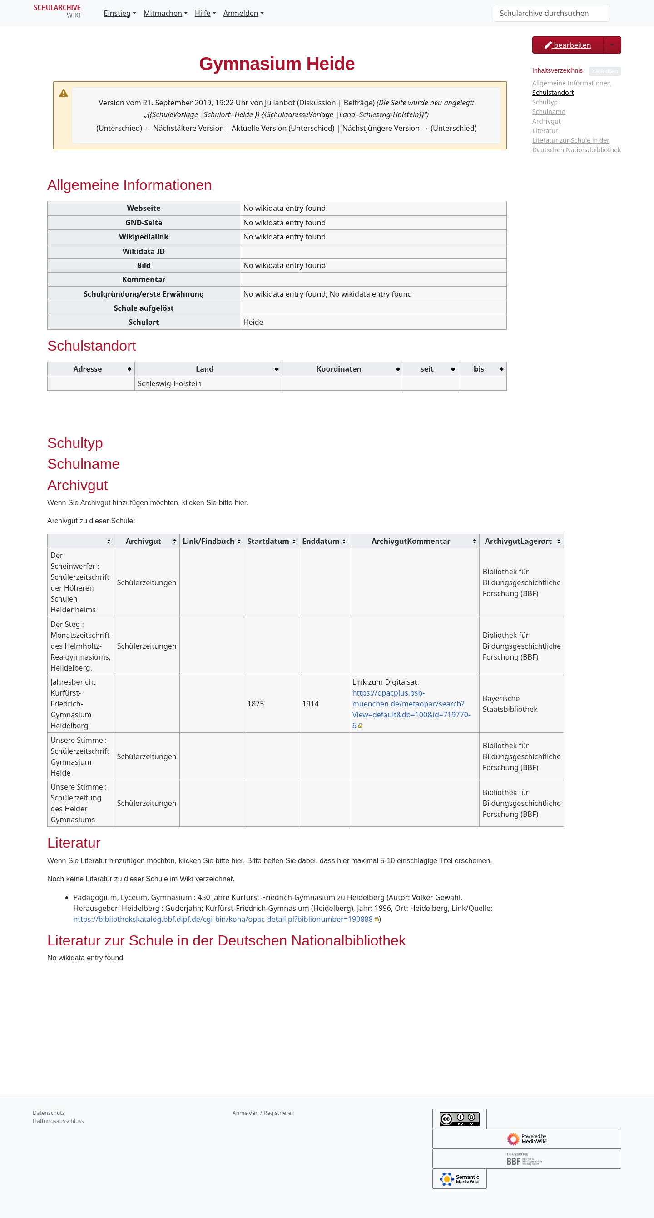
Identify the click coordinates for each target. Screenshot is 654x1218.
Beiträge (358, 103)
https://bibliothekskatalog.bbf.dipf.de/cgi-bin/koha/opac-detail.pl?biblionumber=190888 (223, 919)
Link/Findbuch (208, 541)
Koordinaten (339, 369)
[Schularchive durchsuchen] (551, 13)
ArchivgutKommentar (411, 541)
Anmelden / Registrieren (264, 1113)
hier (240, 503)
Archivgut (143, 541)
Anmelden (240, 13)
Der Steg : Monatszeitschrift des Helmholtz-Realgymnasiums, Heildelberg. (80, 646)
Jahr (364, 908)
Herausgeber (96, 908)
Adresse (87, 369)
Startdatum (268, 541)
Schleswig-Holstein (170, 383)
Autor (398, 897)
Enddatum (320, 541)
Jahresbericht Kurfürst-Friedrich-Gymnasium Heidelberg (72, 704)
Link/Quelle (471, 908)
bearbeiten (568, 45)
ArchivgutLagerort (518, 541)
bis (479, 369)
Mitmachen (163, 13)
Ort (400, 908)
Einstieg (117, 13)
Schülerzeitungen (147, 582)
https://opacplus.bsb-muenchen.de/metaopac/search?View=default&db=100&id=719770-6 (411, 709)
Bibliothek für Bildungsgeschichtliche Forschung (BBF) (522, 582)
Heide (253, 322)
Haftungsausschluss (58, 1121)
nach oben (605, 71)
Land (204, 369)
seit (427, 369)
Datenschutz (48, 1113)
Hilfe (203, 13)
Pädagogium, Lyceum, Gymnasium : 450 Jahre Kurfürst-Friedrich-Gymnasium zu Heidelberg (229, 897)
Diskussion (317, 103)
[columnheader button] (91, 369)
